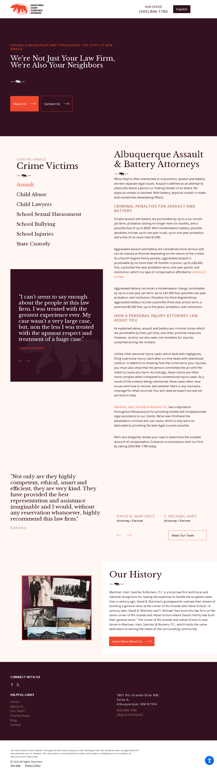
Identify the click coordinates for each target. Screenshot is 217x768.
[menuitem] (57, 184)
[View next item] (28, 361)
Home (14, 701)
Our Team (17, 710)
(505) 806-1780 (153, 11)
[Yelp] (18, 684)
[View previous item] (21, 361)
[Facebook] (12, 684)
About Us (24, 104)
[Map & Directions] (130, 714)
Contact (15, 724)
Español (181, 9)
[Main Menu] (201, 9)
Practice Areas (20, 715)
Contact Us (56, 104)
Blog (13, 720)
